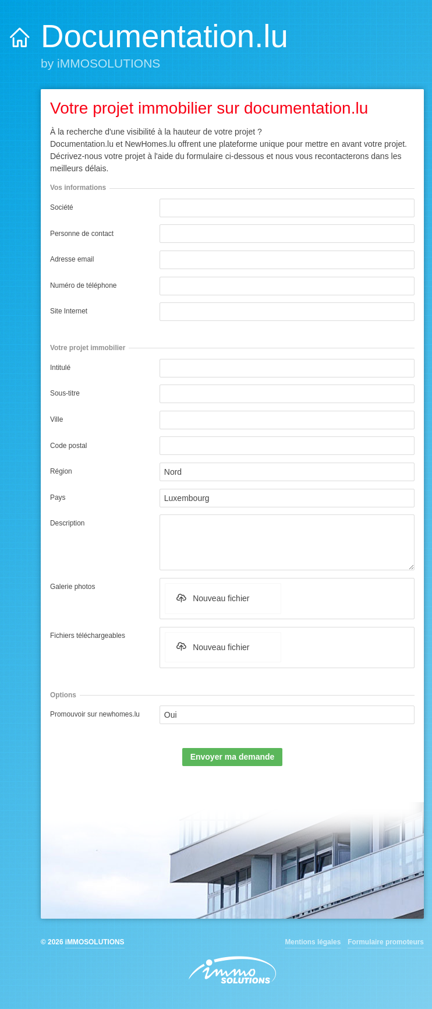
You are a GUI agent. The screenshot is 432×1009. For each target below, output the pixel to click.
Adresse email (72, 259)
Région (61, 471)
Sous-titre (65, 393)
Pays (57, 497)
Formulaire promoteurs (386, 942)
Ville (56, 419)
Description (67, 523)
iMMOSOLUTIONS (95, 942)
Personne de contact (82, 234)
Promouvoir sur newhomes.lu (95, 714)
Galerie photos (72, 587)
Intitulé (60, 368)
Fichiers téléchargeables (87, 635)
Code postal (68, 446)
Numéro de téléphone (83, 285)
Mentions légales (313, 942)
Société (61, 207)
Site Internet (68, 311)
